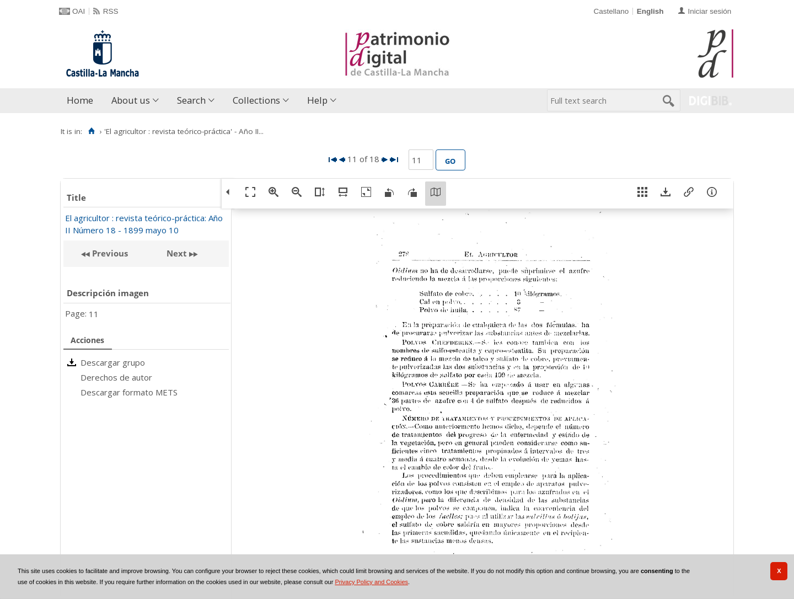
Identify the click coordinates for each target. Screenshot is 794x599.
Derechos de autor (116, 377)
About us (130, 100)
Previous (109, 253)
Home (80, 100)
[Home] (91, 131)
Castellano (611, 11)
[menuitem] (82, 100)
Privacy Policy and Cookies (371, 582)
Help (317, 100)
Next (176, 253)
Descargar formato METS (129, 392)
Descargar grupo (113, 362)
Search (191, 100)
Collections (256, 100)
